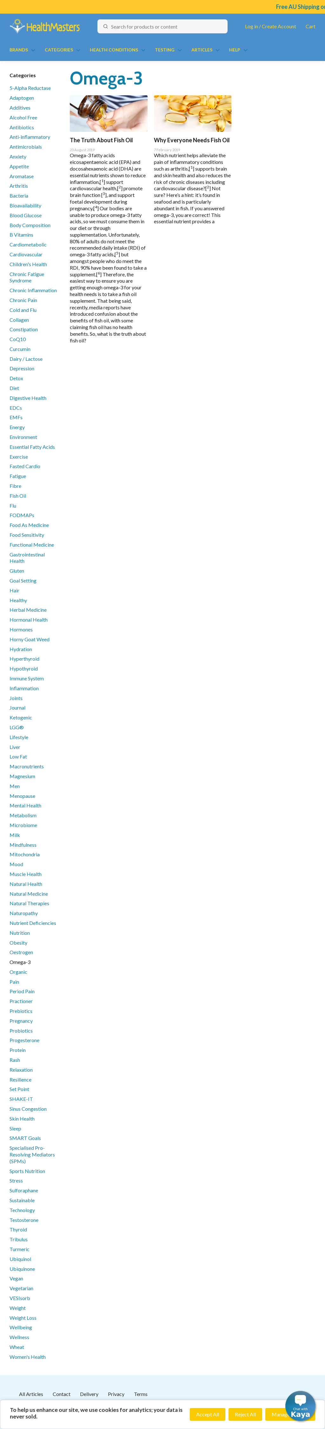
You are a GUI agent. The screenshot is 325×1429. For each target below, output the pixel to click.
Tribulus (19, 1239)
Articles (201, 49)
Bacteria (19, 195)
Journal (17, 707)
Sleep (15, 1128)
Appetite (19, 166)
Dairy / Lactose (26, 359)
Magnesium (22, 776)
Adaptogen (22, 98)
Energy (17, 427)
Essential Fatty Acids (32, 447)
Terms (141, 1394)
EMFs (16, 417)
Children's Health (28, 264)
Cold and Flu (23, 310)
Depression (22, 368)
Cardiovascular (26, 254)
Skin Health (22, 1119)
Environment (23, 437)
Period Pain (22, 991)
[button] (300, 1406)
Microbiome (23, 825)
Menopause (22, 796)
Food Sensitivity (27, 535)
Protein (18, 1050)
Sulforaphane (24, 1190)
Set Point (19, 1089)
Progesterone (24, 1040)
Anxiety (18, 156)
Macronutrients (27, 766)
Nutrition (20, 933)
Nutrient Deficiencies (33, 923)
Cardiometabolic (28, 244)
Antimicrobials (26, 147)
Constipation (24, 329)
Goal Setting (23, 580)
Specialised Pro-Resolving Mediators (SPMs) (32, 1154)
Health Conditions (114, 49)
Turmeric (20, 1249)
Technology (22, 1210)
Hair (14, 590)
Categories (59, 49)
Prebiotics (21, 1011)
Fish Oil (18, 496)
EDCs (16, 408)
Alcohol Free (23, 117)
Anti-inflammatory (30, 137)
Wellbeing (21, 1327)
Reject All (245, 1414)
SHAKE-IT (21, 1099)
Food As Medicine (29, 525)
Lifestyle (19, 737)
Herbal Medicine (28, 610)
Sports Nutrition (27, 1171)
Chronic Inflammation (33, 290)
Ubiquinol (20, 1259)
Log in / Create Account (270, 26)
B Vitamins (21, 235)
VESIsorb (20, 1298)
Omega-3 (20, 962)
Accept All (207, 1414)
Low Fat (18, 756)
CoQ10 (18, 339)
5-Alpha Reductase (30, 88)
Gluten (17, 571)
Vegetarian (21, 1288)
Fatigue (18, 476)
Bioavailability (25, 205)
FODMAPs (22, 515)
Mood (16, 864)
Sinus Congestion (28, 1109)
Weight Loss (23, 1318)
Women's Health (28, 1357)
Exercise (19, 457)
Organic (18, 972)
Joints (16, 698)
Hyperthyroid (24, 659)
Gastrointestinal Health (27, 557)
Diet (14, 388)
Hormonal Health (29, 620)
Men (15, 786)
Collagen (19, 320)
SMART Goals (25, 1138)
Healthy (18, 600)
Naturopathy (24, 913)
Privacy (116, 1394)
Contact (61, 1394)
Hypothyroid (24, 668)
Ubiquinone (22, 1269)
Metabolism (23, 815)
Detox (16, 378)
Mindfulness (23, 845)
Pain (14, 982)
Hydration (21, 649)
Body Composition (30, 225)
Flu (13, 505)
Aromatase (22, 176)
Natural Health (26, 884)
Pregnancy (21, 1021)
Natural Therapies (29, 903)
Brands (19, 49)
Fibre (15, 486)
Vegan (16, 1278)
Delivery (89, 1394)
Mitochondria (25, 854)
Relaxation (21, 1070)
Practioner (21, 1001)
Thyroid (18, 1229)
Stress (16, 1180)
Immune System (27, 678)
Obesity (18, 943)
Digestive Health (28, 398)
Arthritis (19, 186)
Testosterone (24, 1220)
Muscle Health (26, 874)
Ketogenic (21, 717)
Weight (18, 1308)
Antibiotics (22, 127)
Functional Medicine (32, 545)
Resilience (20, 1079)
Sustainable (22, 1200)
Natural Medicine (29, 894)
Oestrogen (21, 952)
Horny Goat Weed (30, 639)
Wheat (17, 1347)
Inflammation (24, 688)
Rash (15, 1060)
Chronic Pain (23, 300)
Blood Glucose (26, 215)
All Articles (31, 1394)
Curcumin (20, 349)
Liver (15, 747)
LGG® (17, 727)
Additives (20, 107)
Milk (15, 835)
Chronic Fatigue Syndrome (27, 277)
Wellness (19, 1337)
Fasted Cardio (25, 466)
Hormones (21, 629)
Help (234, 49)
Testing (165, 49)
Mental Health (25, 805)
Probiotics (21, 1031)
